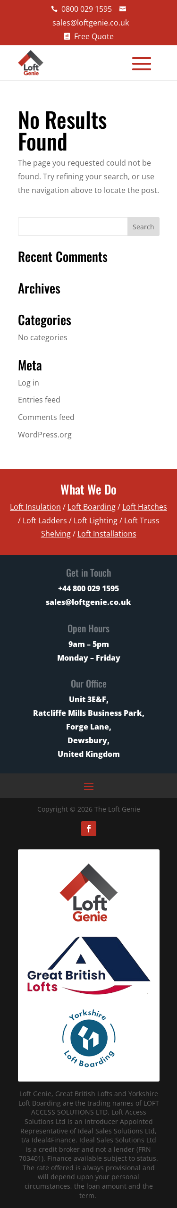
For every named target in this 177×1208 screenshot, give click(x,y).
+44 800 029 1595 (88, 588)
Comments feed (46, 417)
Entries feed (39, 399)
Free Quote (94, 36)
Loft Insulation (35, 507)
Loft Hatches (144, 507)
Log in (28, 383)
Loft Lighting (96, 520)
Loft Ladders (45, 520)
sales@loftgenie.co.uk (90, 22)
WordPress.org (45, 434)
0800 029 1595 (86, 9)
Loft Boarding (91, 507)
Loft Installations (106, 533)
